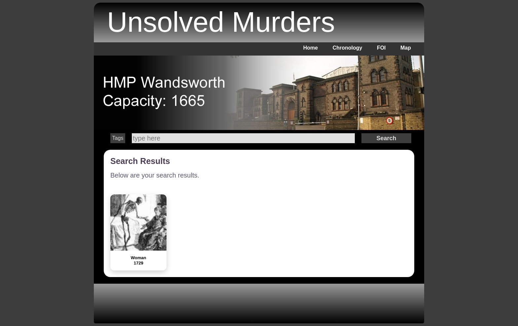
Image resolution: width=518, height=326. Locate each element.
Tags (118, 138)
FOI (381, 48)
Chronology (347, 48)
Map (405, 48)
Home (310, 48)
